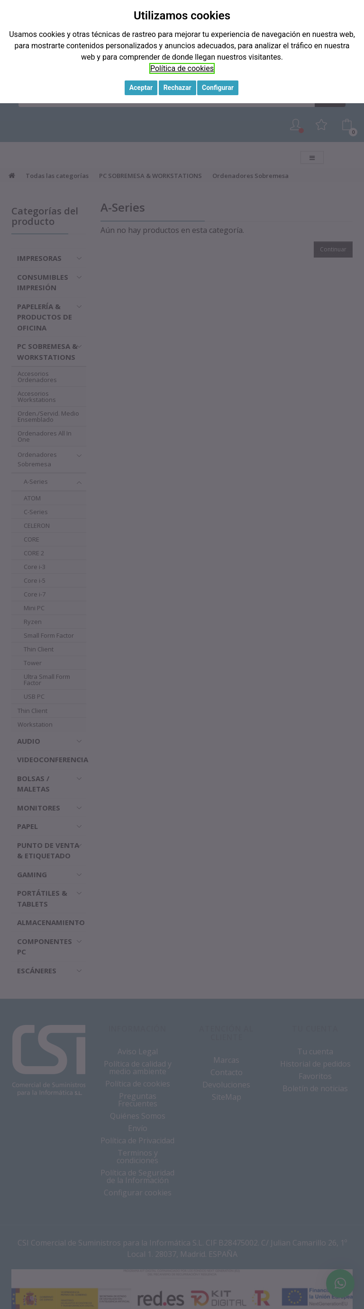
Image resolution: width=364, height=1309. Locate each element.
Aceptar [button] (141, 87)
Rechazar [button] (177, 87)
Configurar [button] (218, 87)
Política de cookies (182, 68)
